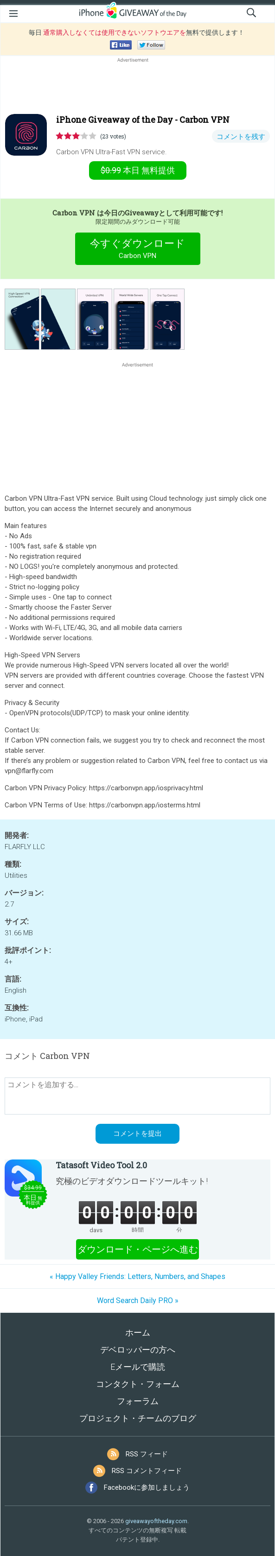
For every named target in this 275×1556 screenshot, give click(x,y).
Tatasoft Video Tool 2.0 (101, 1165)
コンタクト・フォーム (137, 1384)
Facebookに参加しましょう (147, 1487)
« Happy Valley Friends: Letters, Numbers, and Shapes (137, 1276)
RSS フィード (147, 1454)
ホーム (137, 1332)
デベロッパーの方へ (137, 1349)
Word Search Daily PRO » (138, 1300)
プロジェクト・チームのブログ (137, 1418)
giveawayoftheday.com (156, 1521)
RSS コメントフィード (147, 1471)
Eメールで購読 (137, 1367)
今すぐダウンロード (137, 250)
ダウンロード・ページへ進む (137, 1249)
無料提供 (138, 170)
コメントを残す (241, 136)
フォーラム (138, 1401)
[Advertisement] (137, 86)
